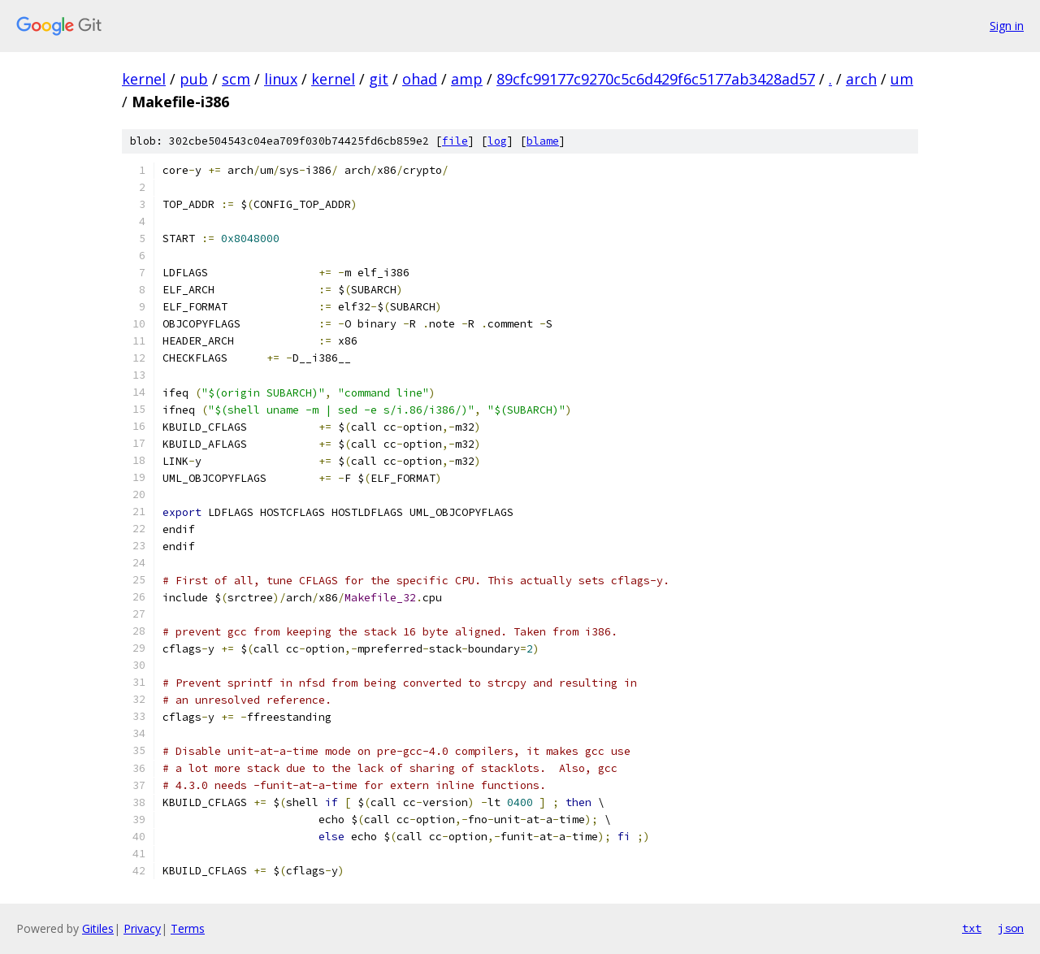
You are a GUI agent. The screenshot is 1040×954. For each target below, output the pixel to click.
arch (861, 79)
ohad (419, 79)
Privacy (142, 928)
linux (280, 79)
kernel (144, 79)
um (901, 79)
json (1011, 928)
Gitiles (98, 928)
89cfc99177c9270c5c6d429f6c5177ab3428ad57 (655, 79)
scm (236, 79)
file (455, 141)
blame (542, 141)
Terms (188, 928)
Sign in (1007, 25)
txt (972, 928)
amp (467, 79)
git (378, 79)
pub (194, 79)
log (497, 141)
